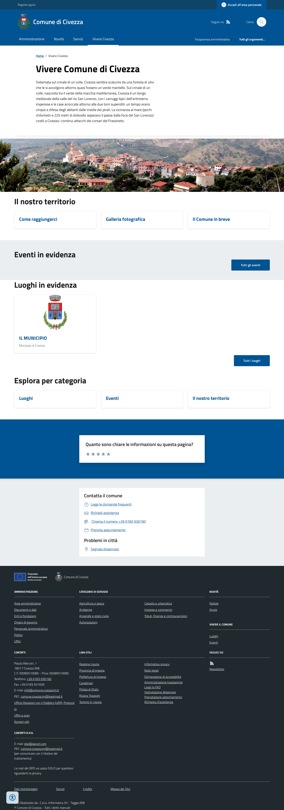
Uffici (17, 641)
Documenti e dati (25, 609)
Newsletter (216, 669)
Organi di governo (25, 622)
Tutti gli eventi (250, 265)
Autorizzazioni (88, 622)
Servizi (78, 39)
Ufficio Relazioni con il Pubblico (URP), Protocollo (44, 705)
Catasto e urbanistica (158, 603)
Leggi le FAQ (152, 687)
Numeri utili (21, 721)
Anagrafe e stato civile (94, 616)
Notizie (214, 603)
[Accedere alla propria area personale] (241, 4)
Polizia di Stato (89, 689)
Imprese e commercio (158, 609)
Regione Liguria (26, 5)
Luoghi (213, 636)
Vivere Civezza (103, 39)
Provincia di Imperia (92, 670)
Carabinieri (86, 683)
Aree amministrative (27, 603)
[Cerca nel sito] (260, 22)
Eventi (213, 642)
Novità (59, 39)
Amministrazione (31, 39)
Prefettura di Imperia (92, 676)
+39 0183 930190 (39, 679)
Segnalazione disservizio (160, 692)
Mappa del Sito (120, 789)
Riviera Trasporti (89, 695)
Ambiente (85, 609)
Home (40, 55)
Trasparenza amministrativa (212, 39)
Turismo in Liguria (90, 702)
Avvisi (213, 609)
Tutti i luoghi (251, 360)
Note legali (151, 670)
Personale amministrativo (31, 628)
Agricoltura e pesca (91, 603)
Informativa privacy (157, 664)
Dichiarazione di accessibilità (162, 676)
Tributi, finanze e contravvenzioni (165, 616)
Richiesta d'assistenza (158, 702)
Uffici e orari (22, 715)
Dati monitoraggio (25, 789)
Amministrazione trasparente (163, 682)
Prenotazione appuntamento (163, 697)
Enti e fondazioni (25, 616)
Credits (87, 789)
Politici (18, 635)
